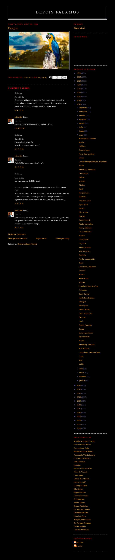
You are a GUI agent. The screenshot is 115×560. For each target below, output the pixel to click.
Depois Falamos (58, 12)
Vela (80, 360)
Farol (81, 189)
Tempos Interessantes (82, 519)
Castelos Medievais (81, 530)
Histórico (82, 317)
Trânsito (82, 282)
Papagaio (82, 302)
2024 (79, 81)
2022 (79, 89)
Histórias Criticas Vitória (83, 451)
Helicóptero (83, 305)
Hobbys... (82, 146)
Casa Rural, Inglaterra (87, 267)
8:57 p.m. (19, 228)
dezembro (83, 108)
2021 (79, 92)
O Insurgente (79, 499)
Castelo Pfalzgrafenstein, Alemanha (93, 162)
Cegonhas (82, 243)
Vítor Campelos (85, 247)
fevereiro (83, 376)
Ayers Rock (83, 204)
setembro (83, 119)
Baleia (81, 165)
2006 (79, 428)
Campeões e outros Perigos (89, 352)
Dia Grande (83, 173)
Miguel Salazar (80, 492)
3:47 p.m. (19, 110)
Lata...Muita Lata (85, 313)
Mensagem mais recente (17, 238)
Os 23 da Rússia (85, 232)
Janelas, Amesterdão (87, 259)
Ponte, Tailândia (85, 228)
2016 (79, 389)
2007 (79, 424)
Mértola (82, 181)
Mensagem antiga (62, 238)
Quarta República (81, 506)
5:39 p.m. (19, 203)
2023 (79, 85)
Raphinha (82, 255)
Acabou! (82, 270)
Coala (81, 356)
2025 (79, 77)
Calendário (83, 290)
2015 (79, 393)
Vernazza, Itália (85, 200)
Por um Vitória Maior (82, 444)
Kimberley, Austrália (87, 344)
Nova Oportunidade (86, 154)
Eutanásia (82, 197)
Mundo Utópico (80, 516)
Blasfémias (78, 489)
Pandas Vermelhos (86, 224)
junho (81, 131)
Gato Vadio (78, 475)
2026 (79, 73)
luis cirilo (18, 117)
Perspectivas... (84, 193)
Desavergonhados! (86, 333)
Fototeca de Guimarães (83, 468)
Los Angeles (83, 239)
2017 (79, 385)
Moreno (82, 274)
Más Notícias (84, 348)
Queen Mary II (84, 220)
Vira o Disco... (84, 251)
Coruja (81, 329)
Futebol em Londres (86, 298)
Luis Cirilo (79, 542)
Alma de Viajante (81, 472)
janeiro (82, 380)
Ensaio (81, 158)
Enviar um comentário (16, 234)
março (82, 372)
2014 (79, 397)
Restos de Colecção (81, 479)
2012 (79, 405)
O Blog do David (80, 485)
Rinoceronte (83, 278)
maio (81, 135)
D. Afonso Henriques (82, 458)
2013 (79, 401)
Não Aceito (83, 212)
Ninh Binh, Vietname (87, 169)
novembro (83, 111)
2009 (79, 416)
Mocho (81, 142)
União (81, 364)
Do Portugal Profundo (82, 523)
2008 (79, 420)
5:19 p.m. (19, 167)
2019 (79, 100)
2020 (79, 96)
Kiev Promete (84, 337)
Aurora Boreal (84, 309)
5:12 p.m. (19, 149)
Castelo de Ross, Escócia (88, 286)
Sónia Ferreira (79, 462)
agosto (82, 123)
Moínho (82, 235)
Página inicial (41, 238)
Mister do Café (80, 482)
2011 (79, 409)
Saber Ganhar (84, 294)
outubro (82, 115)
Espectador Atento (81, 496)
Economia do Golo (81, 448)
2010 (79, 412)
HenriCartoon (79, 502)
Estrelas (82, 216)
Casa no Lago (84, 150)
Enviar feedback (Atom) (27, 244)
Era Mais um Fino (81, 513)
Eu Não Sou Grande (82, 509)
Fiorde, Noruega (85, 325)
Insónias (77, 465)
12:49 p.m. (20, 128)
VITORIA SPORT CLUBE (84, 441)
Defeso (81, 177)
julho (81, 127)
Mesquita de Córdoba (87, 138)
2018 (79, 104)
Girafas (81, 185)
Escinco (82, 208)
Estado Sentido (80, 526)
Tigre (81, 263)
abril (81, 369)
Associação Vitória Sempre (84, 455)
